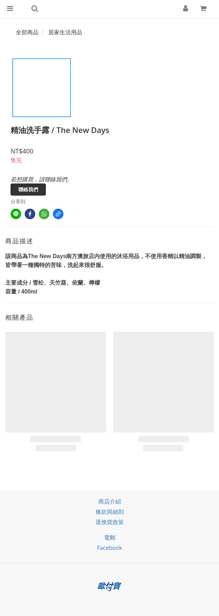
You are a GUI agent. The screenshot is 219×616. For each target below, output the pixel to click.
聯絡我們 (28, 189)
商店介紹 (109, 501)
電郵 (109, 537)
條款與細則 (110, 512)
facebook (109, 548)
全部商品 (27, 32)
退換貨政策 (110, 522)
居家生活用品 (65, 32)
